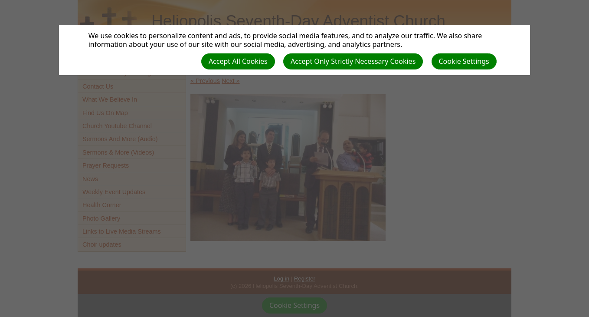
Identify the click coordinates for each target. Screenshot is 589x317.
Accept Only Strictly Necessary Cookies (353, 61)
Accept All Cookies (238, 61)
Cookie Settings (464, 61)
